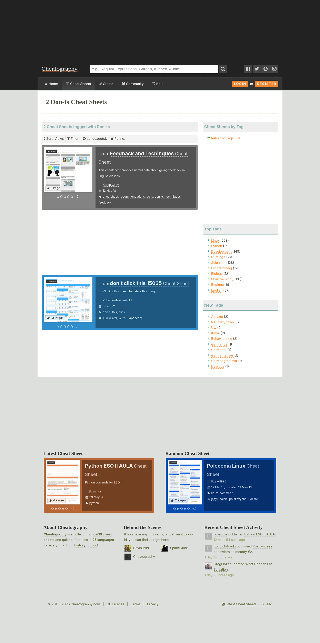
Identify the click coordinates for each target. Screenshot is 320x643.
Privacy (153, 604)
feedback (105, 202)
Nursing (217, 257)
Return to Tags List (225, 138)
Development (221, 251)
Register (266, 84)
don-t (106, 312)
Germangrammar (224, 361)
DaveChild (141, 548)
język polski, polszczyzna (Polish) (234, 499)
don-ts (159, 196)
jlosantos (95, 491)
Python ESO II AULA (259, 534)
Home (51, 84)
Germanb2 (219, 344)
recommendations (132, 196)
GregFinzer (222, 564)
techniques (173, 196)
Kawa (215, 333)
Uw (213, 328)
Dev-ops (217, 366)
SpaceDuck (179, 548)
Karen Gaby (111, 184)
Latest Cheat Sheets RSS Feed (247, 604)
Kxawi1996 (218, 481)
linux (214, 493)
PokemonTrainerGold (117, 300)
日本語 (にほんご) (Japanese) (122, 318)
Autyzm (217, 317)
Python (216, 246)
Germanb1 (219, 350)
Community (133, 84)
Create (106, 84)
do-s (150, 196)
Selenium (218, 263)
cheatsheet (110, 196)
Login (240, 84)
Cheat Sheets (78, 84)
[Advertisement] (160, 30)
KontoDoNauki (225, 546)
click (122, 312)
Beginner (218, 285)
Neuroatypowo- (223, 322)
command (226, 493)
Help (157, 84)
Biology (217, 274)
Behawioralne (221, 339)
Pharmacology (222, 279)
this (114, 312)
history (80, 545)
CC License (115, 604)
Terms (135, 604)
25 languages (103, 540)
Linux (215, 240)
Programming (221, 268)
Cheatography (55, 534)
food (94, 545)
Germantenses (222, 355)
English (216, 290)
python (94, 503)
